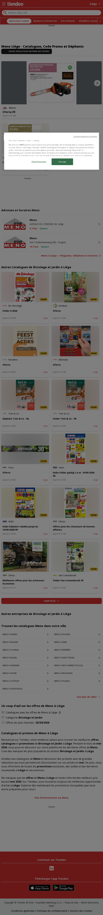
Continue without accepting (85, 136)
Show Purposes (39, 161)
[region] (51, 151)
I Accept (62, 162)
